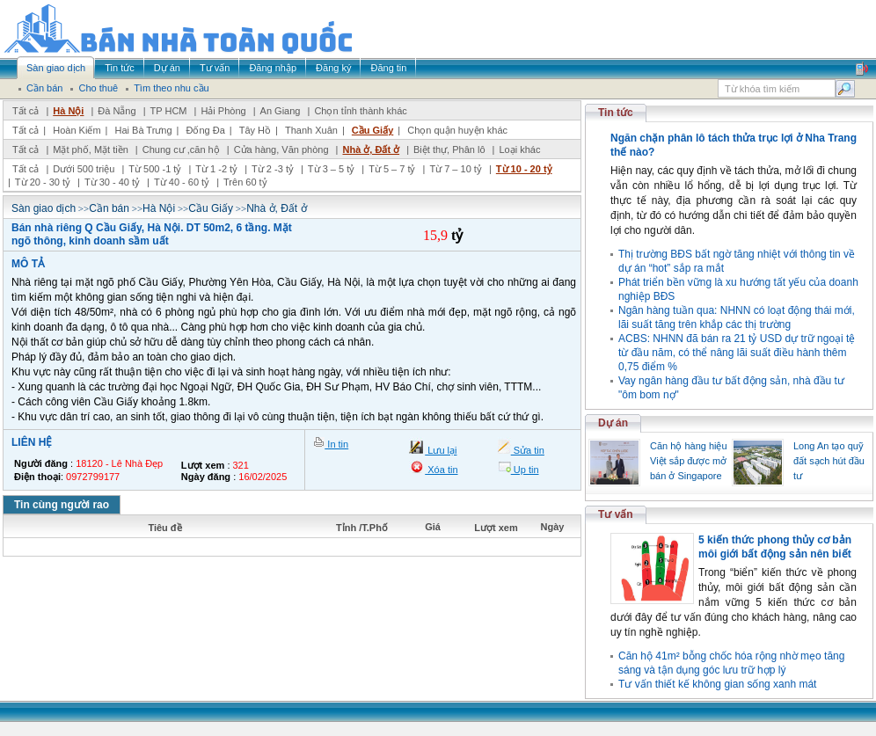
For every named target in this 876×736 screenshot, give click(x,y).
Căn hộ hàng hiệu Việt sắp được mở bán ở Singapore (688, 461)
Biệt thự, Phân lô (449, 149)
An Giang (280, 111)
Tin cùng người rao (61, 505)
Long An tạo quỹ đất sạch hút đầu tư (829, 461)
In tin (336, 444)
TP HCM (168, 111)
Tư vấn (615, 514)
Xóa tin (441, 469)
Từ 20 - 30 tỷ (42, 182)
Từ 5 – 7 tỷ (392, 169)
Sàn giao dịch (43, 208)
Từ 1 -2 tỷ (216, 169)
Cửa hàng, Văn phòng (281, 149)
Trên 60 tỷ (245, 182)
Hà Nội (68, 111)
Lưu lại (440, 450)
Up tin (525, 469)
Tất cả (25, 111)
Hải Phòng (223, 111)
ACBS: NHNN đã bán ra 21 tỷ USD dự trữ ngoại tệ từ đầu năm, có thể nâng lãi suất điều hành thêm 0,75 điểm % (736, 352)
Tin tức (615, 112)
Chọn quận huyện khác (457, 130)
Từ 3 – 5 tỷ (331, 169)
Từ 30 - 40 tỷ (112, 182)
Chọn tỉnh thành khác (360, 111)
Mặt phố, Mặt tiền (90, 149)
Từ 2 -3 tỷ (273, 169)
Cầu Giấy (372, 130)
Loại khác (519, 149)
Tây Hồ (255, 130)
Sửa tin (527, 450)
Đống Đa (205, 130)
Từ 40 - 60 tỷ (181, 182)
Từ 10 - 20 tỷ (524, 169)
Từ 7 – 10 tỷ (455, 169)
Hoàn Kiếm (76, 130)
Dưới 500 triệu (83, 169)
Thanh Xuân (311, 130)
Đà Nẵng (116, 111)
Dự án (613, 423)
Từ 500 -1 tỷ (154, 169)
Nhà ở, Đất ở (370, 149)
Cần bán (109, 208)
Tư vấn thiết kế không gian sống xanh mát (717, 684)
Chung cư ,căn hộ (181, 149)
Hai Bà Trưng (143, 130)
